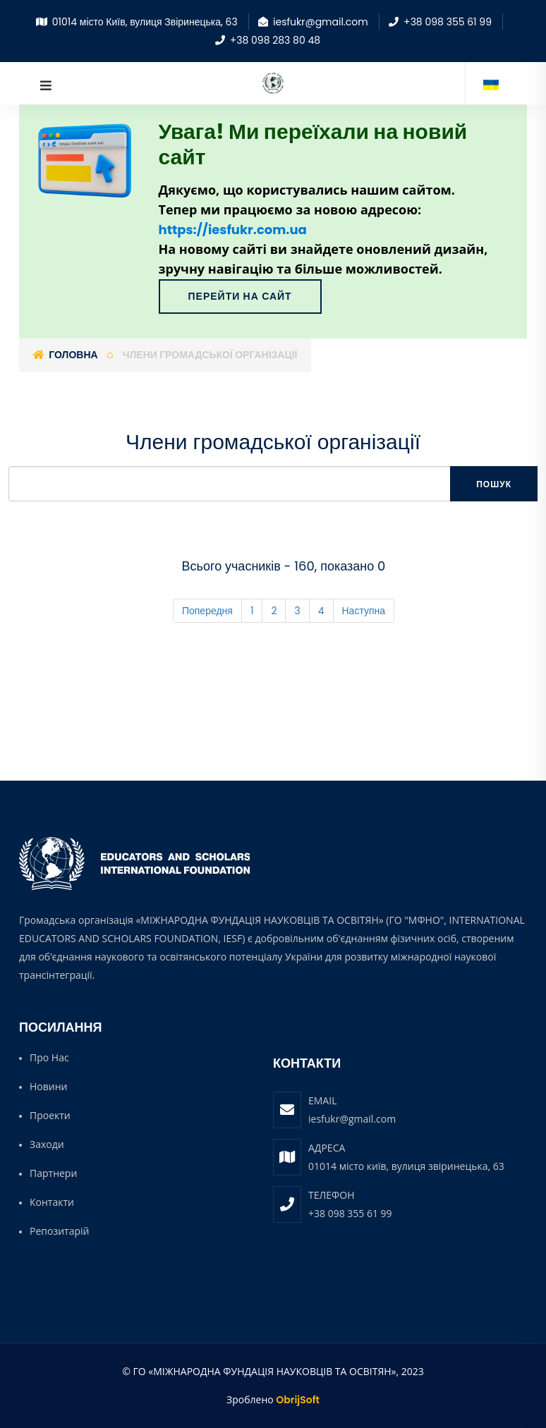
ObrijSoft (298, 1400)
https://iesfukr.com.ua (233, 229)
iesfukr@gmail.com (352, 1118)
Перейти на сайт (240, 296)
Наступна (364, 611)
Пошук (493, 484)
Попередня (207, 611)
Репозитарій (59, 1231)
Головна (65, 355)
